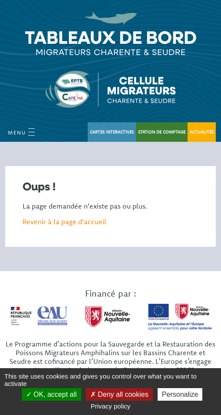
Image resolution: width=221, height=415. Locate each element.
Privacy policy (111, 406)
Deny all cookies (119, 394)
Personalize (180, 394)
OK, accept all (51, 394)
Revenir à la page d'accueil (64, 221)
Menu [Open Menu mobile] (21, 132)
